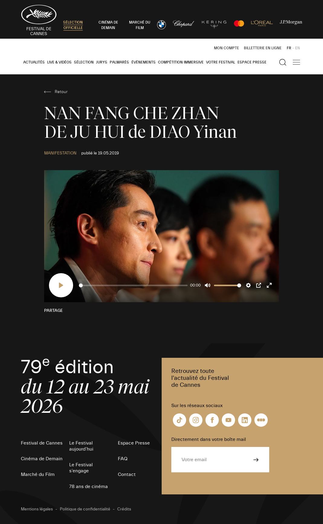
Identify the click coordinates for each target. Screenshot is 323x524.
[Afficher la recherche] (283, 62)
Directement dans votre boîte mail (208, 439)
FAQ (123, 458)
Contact (127, 474)
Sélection (84, 62)
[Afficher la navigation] (296, 62)
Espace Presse (251, 62)
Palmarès (119, 62)
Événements (143, 62)
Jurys (101, 62)
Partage (53, 310)
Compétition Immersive (181, 62)
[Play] (61, 285)
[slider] (133, 285)
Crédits (124, 509)
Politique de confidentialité (85, 509)
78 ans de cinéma (88, 486)
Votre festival (220, 62)
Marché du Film (38, 474)
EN (297, 48)
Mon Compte (226, 48)
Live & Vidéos (59, 62)
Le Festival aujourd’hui (81, 446)
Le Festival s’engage (81, 468)
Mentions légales (37, 509)
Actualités (34, 62)
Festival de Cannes (42, 443)
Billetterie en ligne (263, 48)
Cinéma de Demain (42, 458)
